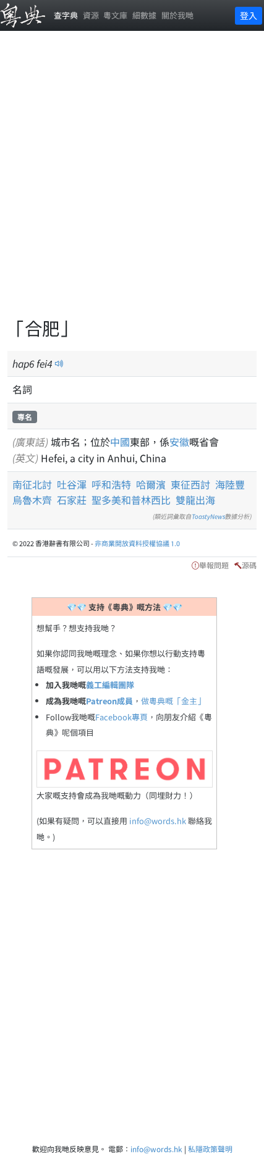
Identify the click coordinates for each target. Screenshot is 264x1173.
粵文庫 (115, 15)
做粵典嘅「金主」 (173, 701)
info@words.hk (157, 820)
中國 (120, 441)
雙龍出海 (195, 499)
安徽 (179, 441)
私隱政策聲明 (210, 1148)
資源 (91, 15)
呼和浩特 (111, 484)
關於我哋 (177, 15)
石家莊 (72, 499)
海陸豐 (230, 484)
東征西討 (190, 484)
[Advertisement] (132, 181)
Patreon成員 (109, 701)
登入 (248, 15)
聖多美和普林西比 (131, 499)
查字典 (66, 15)
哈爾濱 (151, 484)
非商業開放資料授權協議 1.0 (137, 543)
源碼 (249, 565)
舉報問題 (214, 565)
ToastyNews (208, 516)
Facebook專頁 (121, 717)
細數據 (144, 15)
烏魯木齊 (32, 499)
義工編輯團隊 (110, 685)
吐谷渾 (72, 484)
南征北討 (32, 484)
